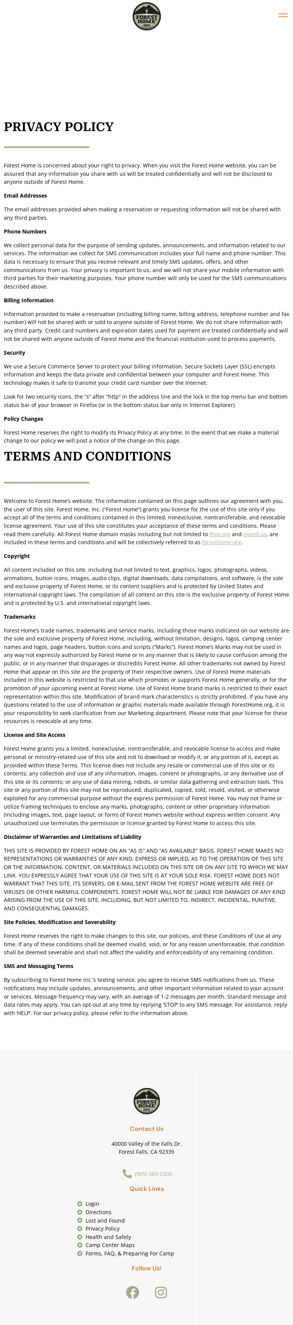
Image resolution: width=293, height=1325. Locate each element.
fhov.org (219, 534)
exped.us (255, 534)
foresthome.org (221, 542)
